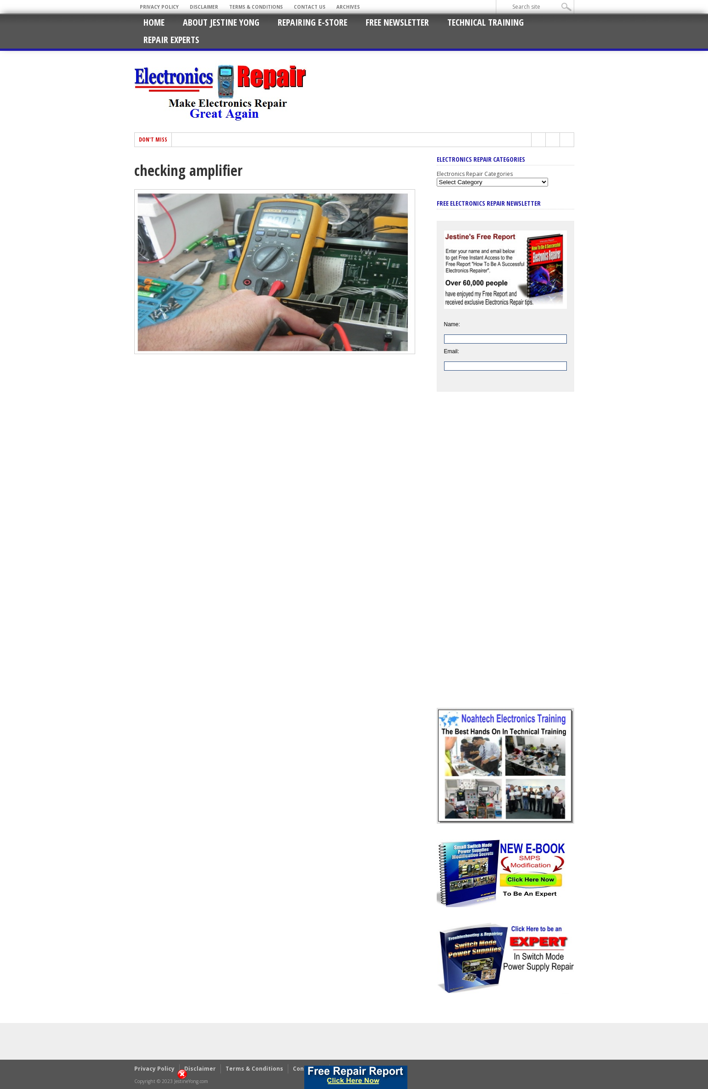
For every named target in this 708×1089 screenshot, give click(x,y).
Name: (452, 324)
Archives (348, 7)
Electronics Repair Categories (475, 174)
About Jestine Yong (221, 22)
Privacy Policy (159, 7)
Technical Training (485, 22)
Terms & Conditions (256, 7)
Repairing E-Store (312, 22)
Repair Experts (171, 39)
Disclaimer (204, 7)
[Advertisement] (505, 556)
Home (154, 22)
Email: (451, 351)
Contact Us (309, 7)
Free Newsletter (397, 22)
